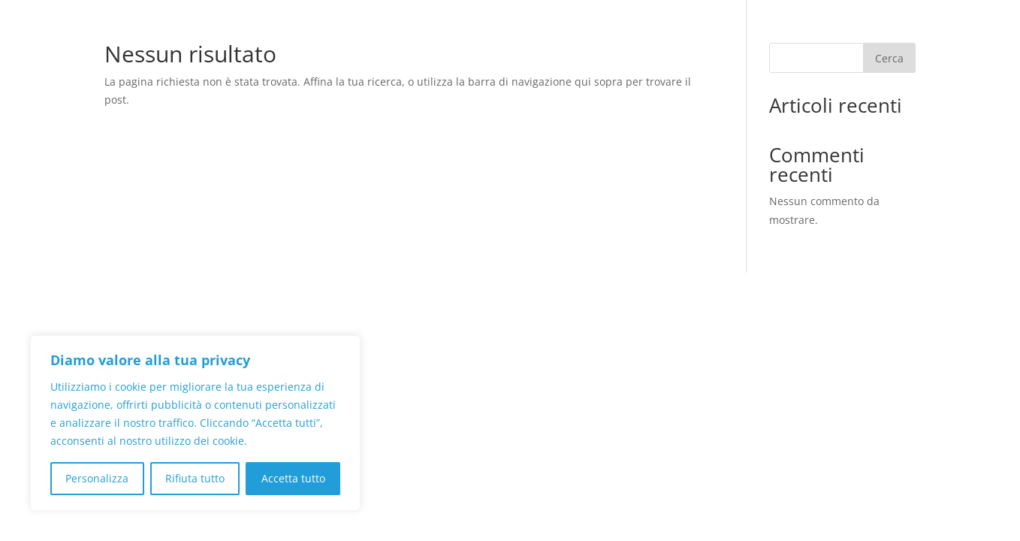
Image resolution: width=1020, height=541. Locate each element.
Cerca (889, 58)
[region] (195, 423)
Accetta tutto (293, 478)
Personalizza (96, 478)
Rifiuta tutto (195, 478)
